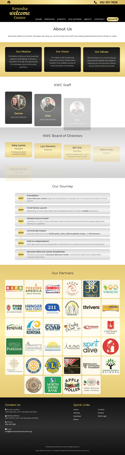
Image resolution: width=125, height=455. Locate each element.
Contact (99, 19)
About (88, 19)
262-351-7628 (10, 424)
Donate (112, 19)
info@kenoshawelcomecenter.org (18, 431)
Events (61, 19)
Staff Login (102, 416)
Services (49, 19)
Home (38, 19)
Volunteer (74, 19)
